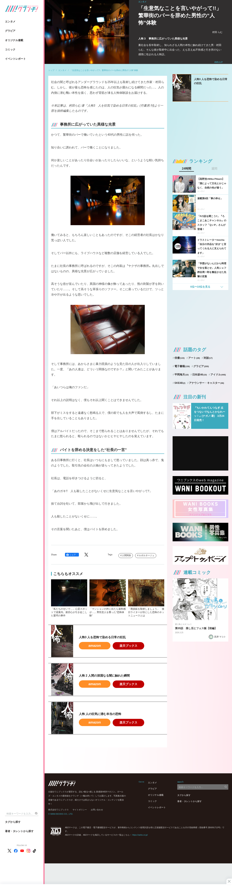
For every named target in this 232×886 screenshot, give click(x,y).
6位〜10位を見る (200, 286)
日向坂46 (199, 374)
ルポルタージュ (146, 555)
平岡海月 (181, 374)
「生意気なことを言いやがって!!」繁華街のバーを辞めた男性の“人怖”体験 (104, 70)
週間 (214, 168)
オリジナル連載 (14, 40)
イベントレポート (15, 58)
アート (194, 357)
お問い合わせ (97, 810)
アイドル (218, 374)
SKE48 (179, 382)
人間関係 (126, 555)
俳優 (179, 357)
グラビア (10, 30)
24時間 (186, 168)
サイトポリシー (80, 810)
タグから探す (13, 821)
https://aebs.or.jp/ (140, 835)
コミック (10, 49)
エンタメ (10, 21)
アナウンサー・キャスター (206, 382)
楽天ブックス (128, 645)
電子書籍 (182, 366)
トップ (51, 70)
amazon (94, 645)
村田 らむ (217, 32)
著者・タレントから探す (19, 831)
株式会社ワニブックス (58, 810)
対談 (208, 357)
